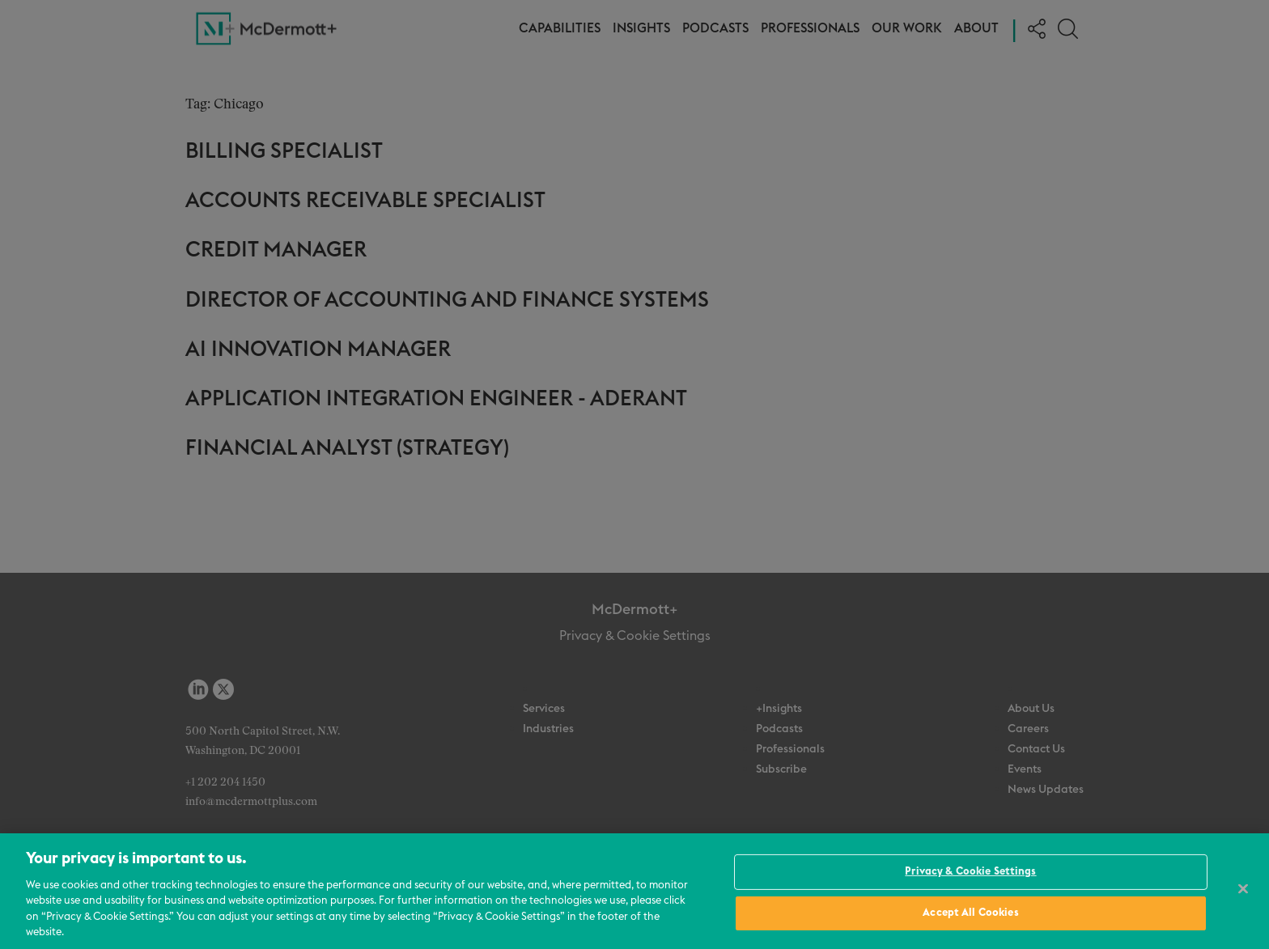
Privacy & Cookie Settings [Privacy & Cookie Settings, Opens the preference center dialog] (970, 871)
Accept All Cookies (970, 913)
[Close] (1243, 889)
